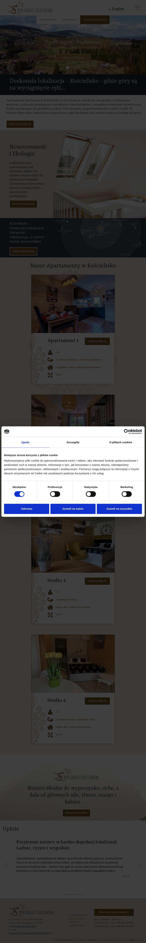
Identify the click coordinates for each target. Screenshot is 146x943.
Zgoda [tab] (25, 442)
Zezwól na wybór (73, 508)
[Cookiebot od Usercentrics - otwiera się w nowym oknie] (126, 431)
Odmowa (26, 508)
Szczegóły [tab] (72, 442)
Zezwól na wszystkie (119, 508)
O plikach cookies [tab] (120, 442)
